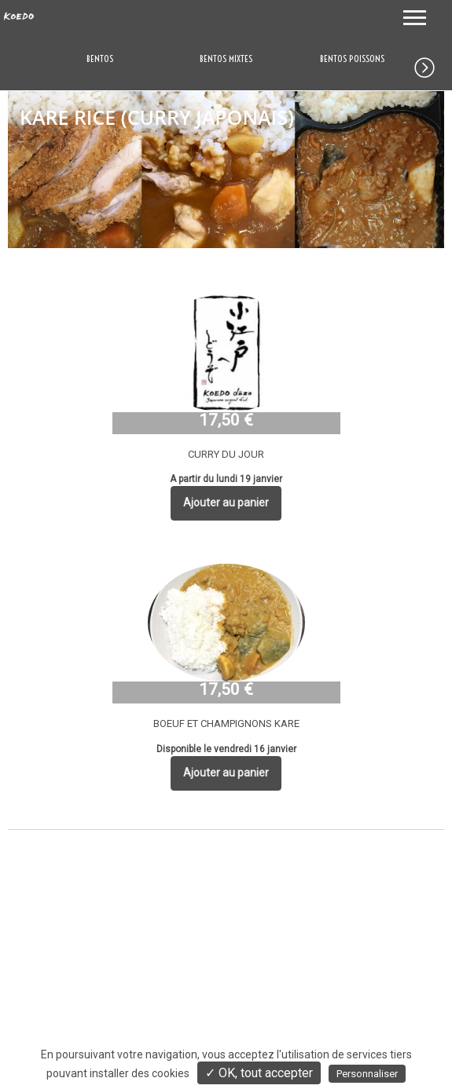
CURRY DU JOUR (226, 454)
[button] (433, 64)
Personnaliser (367, 1074)
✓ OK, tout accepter (259, 1072)
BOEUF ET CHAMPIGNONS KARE (226, 723)
